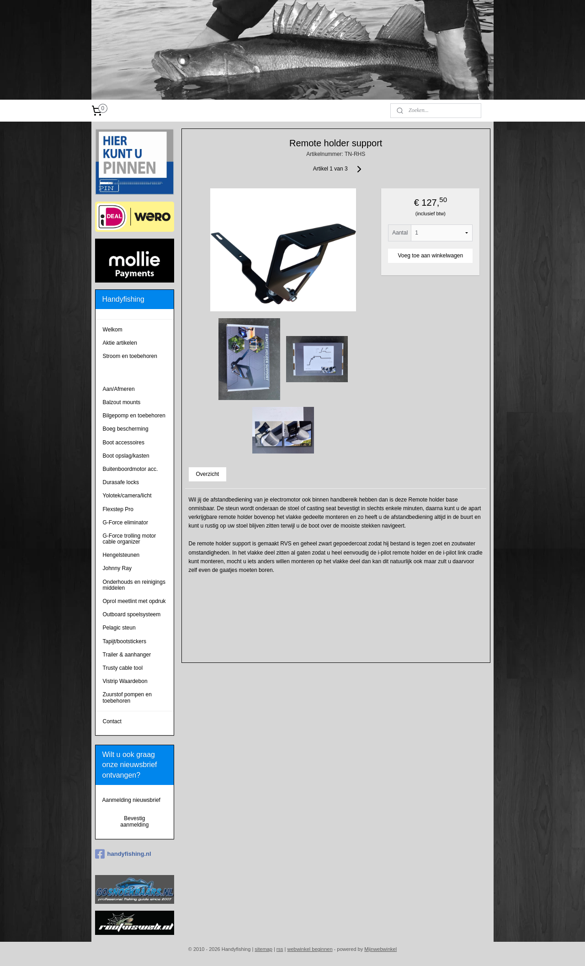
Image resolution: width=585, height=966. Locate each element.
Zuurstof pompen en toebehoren (127, 697)
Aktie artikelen (120, 343)
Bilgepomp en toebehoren (134, 415)
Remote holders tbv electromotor (126, 372)
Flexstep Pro (118, 509)
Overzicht (207, 474)
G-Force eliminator (125, 522)
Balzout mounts (122, 402)
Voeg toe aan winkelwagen (430, 255)
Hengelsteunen (121, 555)
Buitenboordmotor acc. (130, 469)
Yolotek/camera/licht (127, 495)
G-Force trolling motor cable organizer (129, 539)
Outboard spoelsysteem (132, 614)
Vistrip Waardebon (125, 681)
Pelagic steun (119, 627)
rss (280, 949)
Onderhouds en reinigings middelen (134, 585)
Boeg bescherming (126, 429)
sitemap (263, 949)
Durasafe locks (121, 482)
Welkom (112, 329)
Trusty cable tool (123, 668)
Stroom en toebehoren (130, 356)
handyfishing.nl (123, 854)
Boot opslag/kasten (126, 456)
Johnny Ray (117, 568)
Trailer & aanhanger (127, 654)
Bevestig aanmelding (134, 821)
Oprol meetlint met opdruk (134, 601)
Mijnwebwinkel (380, 949)
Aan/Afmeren (119, 389)
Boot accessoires (123, 442)
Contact (112, 721)
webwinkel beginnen (309, 949)
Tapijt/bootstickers (124, 641)
